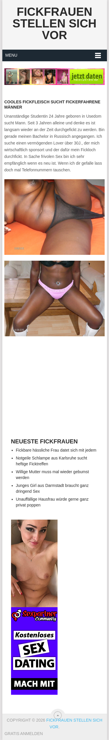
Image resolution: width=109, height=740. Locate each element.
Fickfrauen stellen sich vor (54, 23)
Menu (11, 55)
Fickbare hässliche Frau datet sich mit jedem (56, 450)
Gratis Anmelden (23, 733)
